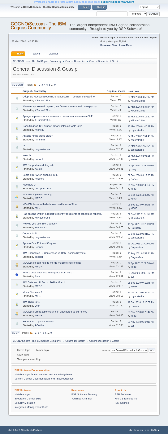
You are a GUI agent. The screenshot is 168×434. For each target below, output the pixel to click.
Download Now (108, 45)
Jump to (106, 350)
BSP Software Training (84, 394)
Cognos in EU (30, 233)
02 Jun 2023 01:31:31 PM (141, 214)
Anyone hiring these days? (38, 135)
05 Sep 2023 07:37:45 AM (141, 204)
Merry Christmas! (32, 292)
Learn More (125, 45)
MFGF (134, 159)
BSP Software (123, 394)
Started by (40, 91)
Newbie (27, 155)
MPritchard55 (42, 217)
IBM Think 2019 (31, 301)
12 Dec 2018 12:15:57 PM (141, 302)
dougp (38, 168)
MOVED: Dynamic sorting (37, 194)
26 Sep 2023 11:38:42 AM (141, 195)
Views (121, 91)
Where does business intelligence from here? (48, 272)
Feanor (39, 247)
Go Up (15, 333)
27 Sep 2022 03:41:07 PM (141, 234)
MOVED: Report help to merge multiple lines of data (52, 262)
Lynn (37, 305)
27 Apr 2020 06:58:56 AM (140, 263)
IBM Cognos (122, 402)
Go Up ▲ (155, 430)
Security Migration (25, 402)
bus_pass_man (43, 188)
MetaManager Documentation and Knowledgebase (43, 374)
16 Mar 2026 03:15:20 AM (141, 116)
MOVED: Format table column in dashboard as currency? (55, 311)
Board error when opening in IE (40, 174)
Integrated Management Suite (31, 407)
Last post (135, 91)
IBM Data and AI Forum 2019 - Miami (44, 282)
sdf (132, 325)
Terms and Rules (141, 430)
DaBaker (135, 179)
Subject (27, 91)
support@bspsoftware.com (117, 1)
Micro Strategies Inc (126, 398)
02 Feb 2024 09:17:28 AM (141, 175)
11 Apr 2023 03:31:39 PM (141, 224)
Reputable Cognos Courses (38, 321)
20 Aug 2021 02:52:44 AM (141, 253)
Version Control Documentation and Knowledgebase (44, 378)
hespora (39, 178)
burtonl (39, 159)
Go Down (17, 85)
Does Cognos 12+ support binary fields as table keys (52, 126)
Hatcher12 (41, 227)
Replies (111, 91)
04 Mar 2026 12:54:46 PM (141, 136)
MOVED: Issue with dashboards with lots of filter (50, 204)
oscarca (135, 306)
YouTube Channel (81, 398)
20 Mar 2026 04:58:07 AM (141, 97)
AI (24, 145)
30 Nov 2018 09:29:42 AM (141, 312)
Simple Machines (34, 430)
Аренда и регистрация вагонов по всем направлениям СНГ (58, 116)
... (52, 84)
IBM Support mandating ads (38, 165)
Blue (37, 276)
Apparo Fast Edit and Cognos (39, 243)
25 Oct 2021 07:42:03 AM (141, 243)
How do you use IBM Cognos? (40, 223)
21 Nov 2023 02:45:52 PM (141, 185)
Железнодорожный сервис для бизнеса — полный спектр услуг (60, 106)
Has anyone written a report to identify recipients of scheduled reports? (62, 213)
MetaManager (22, 394)
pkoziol (39, 256)
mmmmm (40, 139)
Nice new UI (29, 184)
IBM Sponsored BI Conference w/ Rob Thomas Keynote (54, 253)
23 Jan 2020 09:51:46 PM (141, 273)
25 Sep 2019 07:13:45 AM (141, 282)
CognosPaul (137, 247)
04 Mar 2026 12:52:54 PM (141, 146)
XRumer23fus (42, 100)
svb (132, 277)
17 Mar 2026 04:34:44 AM (141, 107)
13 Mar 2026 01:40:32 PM (141, 126)
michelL (39, 129)
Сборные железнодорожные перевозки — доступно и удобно (59, 96)
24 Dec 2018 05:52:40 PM (141, 292)
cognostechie (137, 130)
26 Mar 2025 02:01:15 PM (141, 155)
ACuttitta (40, 325)
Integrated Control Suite (28, 398)
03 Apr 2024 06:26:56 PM (141, 165)
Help (130, 430)
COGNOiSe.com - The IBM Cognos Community (38, 25)
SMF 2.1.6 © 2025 (16, 430)
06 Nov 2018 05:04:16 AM (141, 322)
